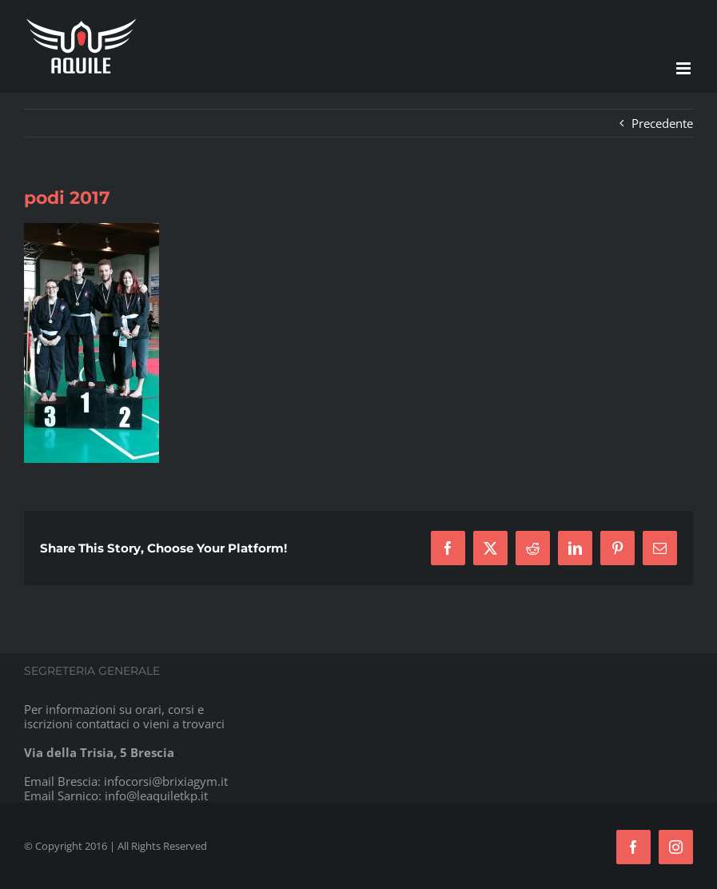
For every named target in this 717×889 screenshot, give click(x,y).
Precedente (662, 123)
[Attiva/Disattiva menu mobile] (684, 68)
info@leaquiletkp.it (156, 795)
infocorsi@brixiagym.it (166, 781)
